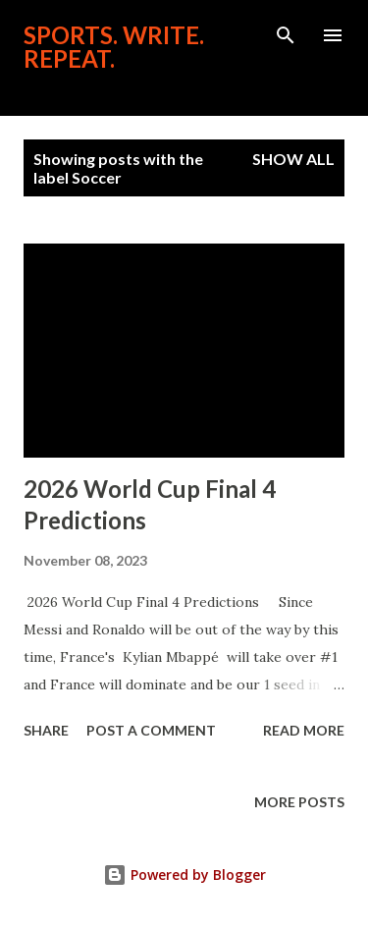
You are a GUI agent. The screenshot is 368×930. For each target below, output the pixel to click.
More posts (299, 801)
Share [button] (46, 730)
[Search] (285, 35)
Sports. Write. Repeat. (114, 47)
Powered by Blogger (184, 874)
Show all (293, 158)
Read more (303, 730)
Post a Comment (151, 730)
